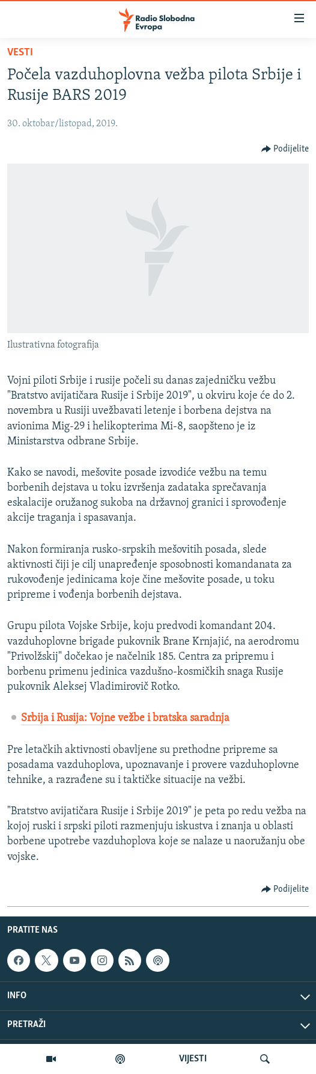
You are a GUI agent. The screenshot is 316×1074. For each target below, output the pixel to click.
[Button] (285, 149)
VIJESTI (193, 1059)
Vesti (20, 52)
